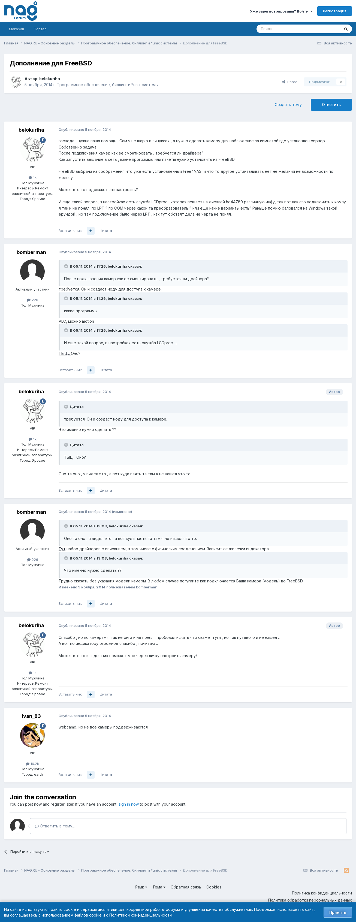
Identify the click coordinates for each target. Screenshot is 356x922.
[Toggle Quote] (66, 266)
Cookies (213, 887)
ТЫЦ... (65, 353)
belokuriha (49, 78)
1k (33, 177)
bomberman (31, 252)
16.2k (32, 763)
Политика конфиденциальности (322, 893)
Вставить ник (70, 230)
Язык (141, 887)
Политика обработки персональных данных (310, 900)
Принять (337, 912)
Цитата (106, 230)
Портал (40, 29)
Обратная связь (186, 887)
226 (32, 300)
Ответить (331, 104)
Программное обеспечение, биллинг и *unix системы (107, 84)
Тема (158, 887)
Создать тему (288, 104)
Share (289, 82)
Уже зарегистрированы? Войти (281, 11)
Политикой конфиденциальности (140, 915)
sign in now (129, 804)
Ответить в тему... (55, 826)
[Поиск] (283, 29)
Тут (62, 548)
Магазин (16, 29)
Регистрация (334, 11)
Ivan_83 (31, 716)
